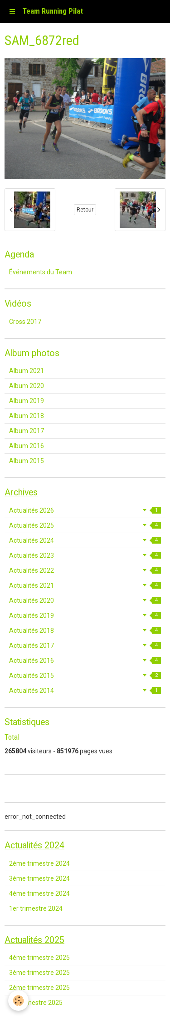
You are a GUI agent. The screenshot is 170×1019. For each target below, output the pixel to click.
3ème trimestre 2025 (39, 972)
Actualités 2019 (85, 615)
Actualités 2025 (85, 525)
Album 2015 (26, 460)
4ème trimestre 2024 (39, 893)
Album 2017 (26, 430)
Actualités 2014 (85, 690)
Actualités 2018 (85, 630)
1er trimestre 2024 (36, 908)
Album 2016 (26, 445)
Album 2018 (26, 415)
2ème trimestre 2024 (39, 863)
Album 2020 (26, 385)
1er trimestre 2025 (36, 1002)
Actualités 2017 (85, 645)
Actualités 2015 (85, 675)
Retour (85, 210)
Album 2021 (26, 370)
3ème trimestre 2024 (39, 878)
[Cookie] (18, 1000)
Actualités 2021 (85, 585)
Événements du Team (40, 272)
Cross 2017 (25, 321)
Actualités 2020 (85, 600)
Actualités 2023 (85, 555)
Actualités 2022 (85, 570)
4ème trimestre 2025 (39, 957)
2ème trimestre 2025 (39, 987)
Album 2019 (26, 400)
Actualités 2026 (85, 510)
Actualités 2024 (85, 540)
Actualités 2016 (85, 660)
